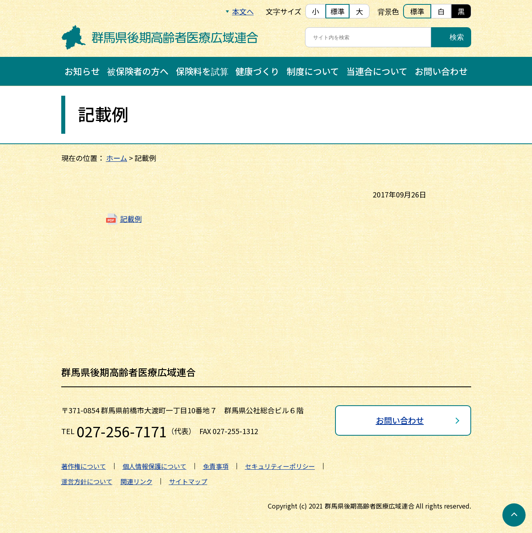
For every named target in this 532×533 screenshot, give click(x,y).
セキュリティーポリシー (280, 466)
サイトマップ (188, 481)
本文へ (243, 11)
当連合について (377, 70)
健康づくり (257, 70)
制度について (313, 70)
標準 (337, 11)
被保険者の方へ (138, 70)
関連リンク (136, 481)
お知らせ (82, 70)
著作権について (83, 466)
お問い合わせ (441, 70)
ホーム (116, 158)
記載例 (131, 218)
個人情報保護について (154, 466)
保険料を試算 (202, 70)
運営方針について (86, 481)
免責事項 (216, 466)
